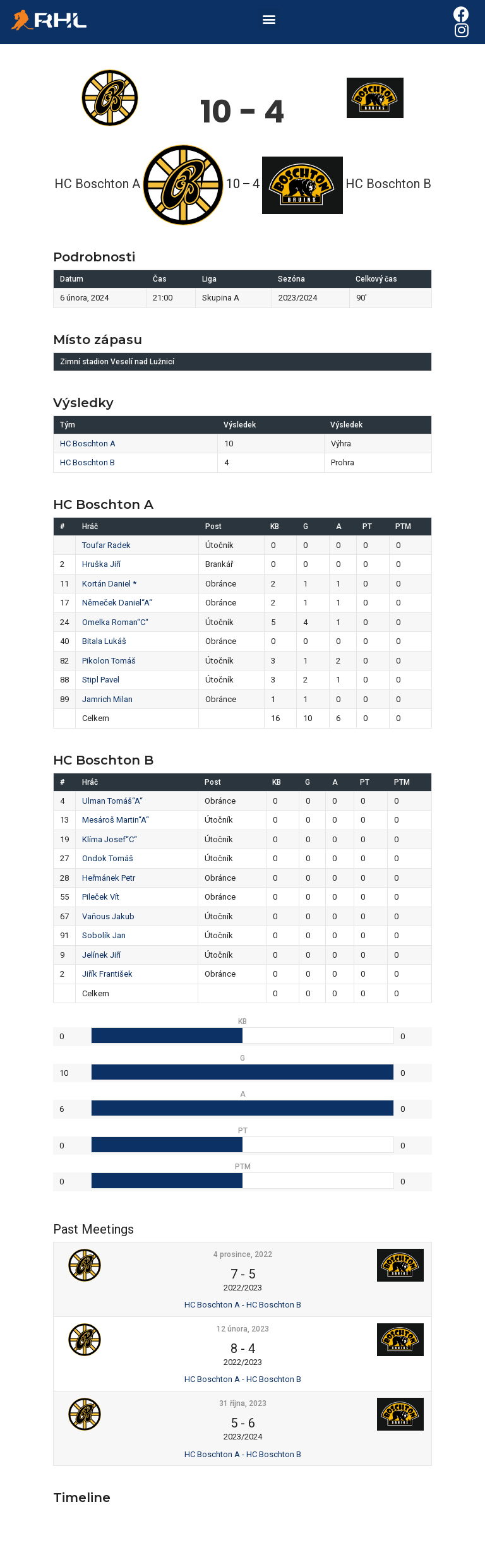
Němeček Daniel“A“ (117, 602)
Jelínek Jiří (101, 955)
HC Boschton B (87, 462)
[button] (269, 19)
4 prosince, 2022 (242, 1254)
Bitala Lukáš (104, 641)
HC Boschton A (88, 443)
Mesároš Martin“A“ (115, 820)
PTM (403, 526)
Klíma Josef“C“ (109, 839)
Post (213, 526)
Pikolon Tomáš (109, 660)
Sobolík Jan (104, 935)
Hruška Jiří (101, 564)
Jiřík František (107, 974)
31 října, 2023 (242, 1403)
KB (274, 526)
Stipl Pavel (100, 679)
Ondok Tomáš (107, 858)
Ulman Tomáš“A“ (112, 801)
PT (367, 526)
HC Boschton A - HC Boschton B (242, 1304)
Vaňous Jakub (108, 916)
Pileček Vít (100, 897)
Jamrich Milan (107, 699)
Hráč (90, 526)
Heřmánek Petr (108, 878)
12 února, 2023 (243, 1329)
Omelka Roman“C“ (115, 622)
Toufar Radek (106, 545)
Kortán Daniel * (109, 583)
